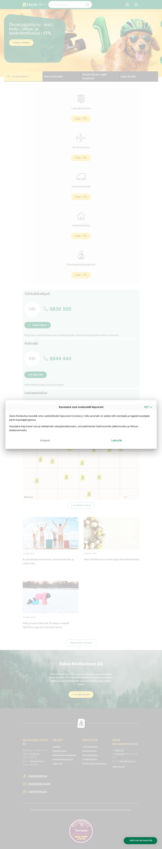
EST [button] (146, 407)
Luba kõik (116, 440)
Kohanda (45, 440)
